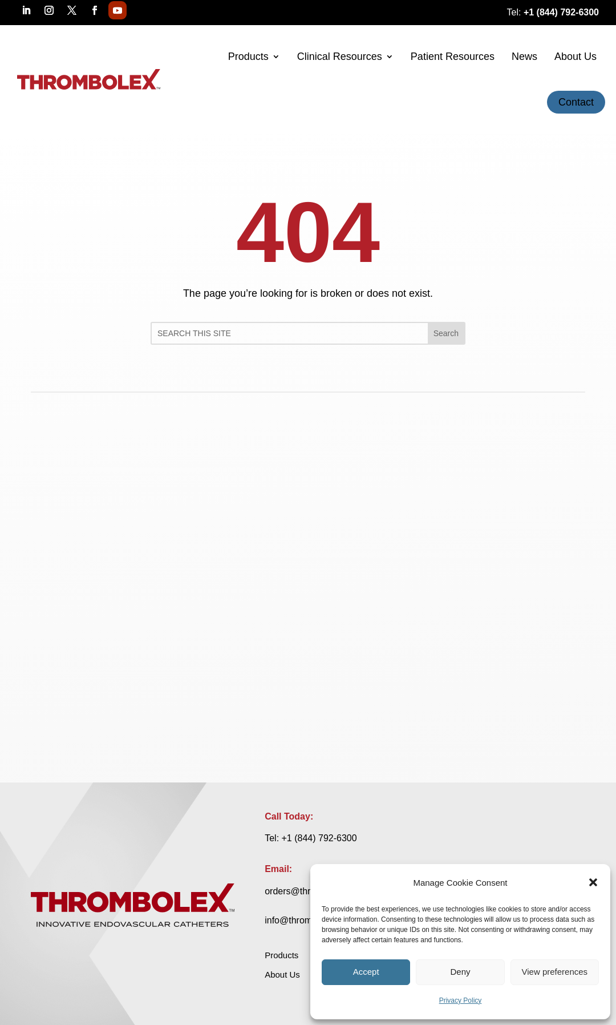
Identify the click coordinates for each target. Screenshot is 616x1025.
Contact (576, 102)
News (524, 56)
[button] (593, 882)
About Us (575, 56)
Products (248, 56)
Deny (460, 971)
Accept (366, 971)
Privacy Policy (460, 1000)
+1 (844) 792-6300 (319, 838)
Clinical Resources (339, 56)
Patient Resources (453, 56)
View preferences (555, 971)
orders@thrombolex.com (475, 838)
